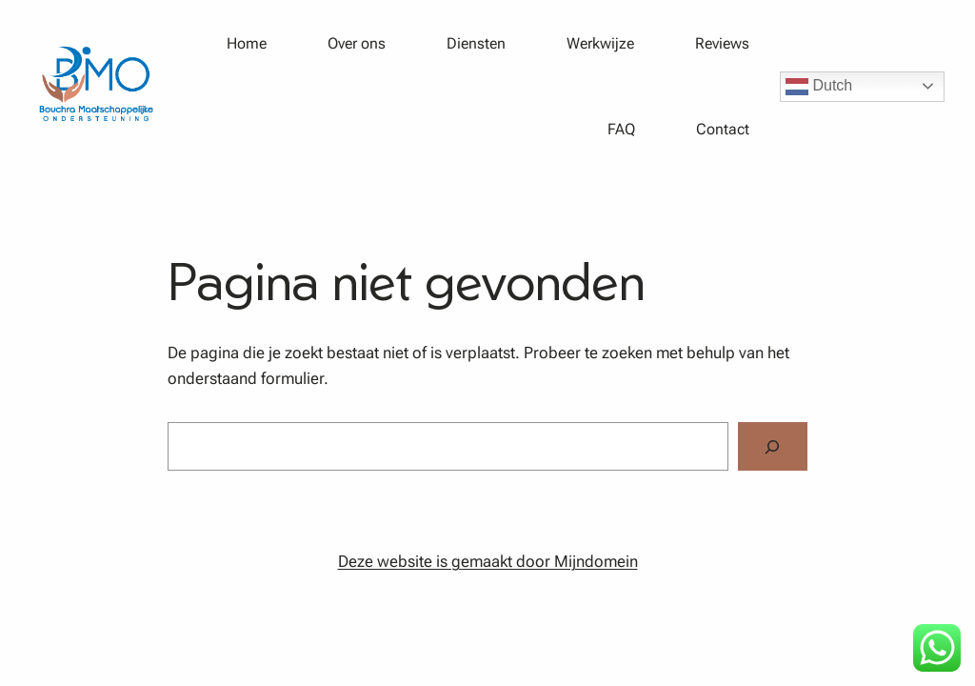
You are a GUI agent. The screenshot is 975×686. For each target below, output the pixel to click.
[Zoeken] (772, 446)
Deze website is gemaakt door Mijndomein (488, 561)
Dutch (819, 86)
